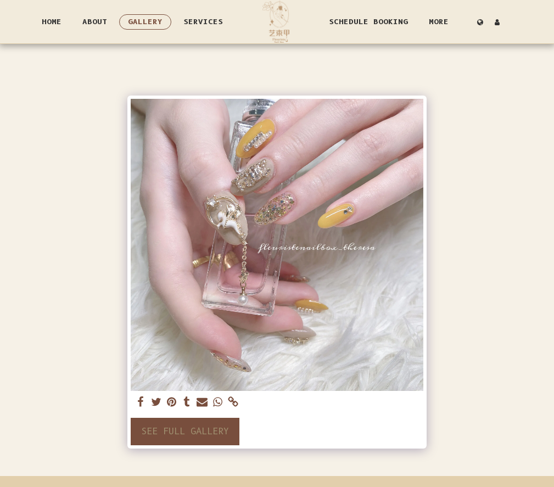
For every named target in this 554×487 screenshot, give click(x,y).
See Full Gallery (185, 431)
